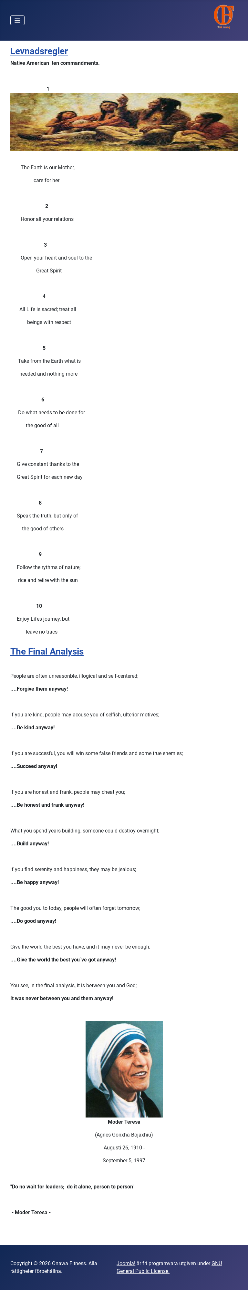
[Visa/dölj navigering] (17, 20)
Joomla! (126, 1263)
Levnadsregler (39, 51)
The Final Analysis (47, 651)
